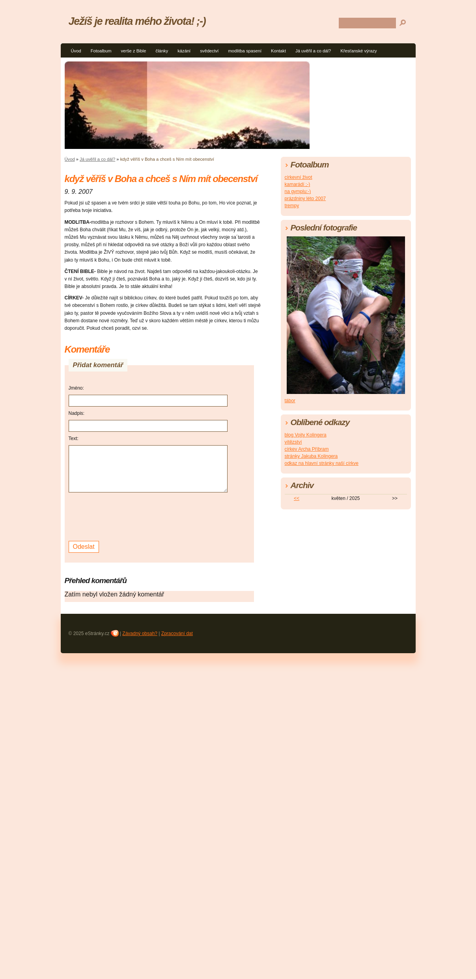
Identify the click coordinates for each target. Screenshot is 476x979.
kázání (183, 50)
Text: (73, 438)
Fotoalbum (101, 50)
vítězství (293, 442)
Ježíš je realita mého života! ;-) (137, 21)
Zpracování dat (177, 633)
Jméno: (76, 388)
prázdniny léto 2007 (305, 198)
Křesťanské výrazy (358, 50)
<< (296, 498)
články (162, 50)
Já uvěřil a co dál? (313, 50)
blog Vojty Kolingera (306, 435)
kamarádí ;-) (297, 184)
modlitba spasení (244, 50)
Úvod (76, 50)
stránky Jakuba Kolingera (311, 456)
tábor (290, 400)
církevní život (298, 177)
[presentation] (129, 515)
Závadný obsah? (139, 633)
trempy (292, 205)
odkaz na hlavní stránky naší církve (321, 463)
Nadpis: (77, 413)
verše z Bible (133, 50)
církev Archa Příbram (307, 449)
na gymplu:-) (298, 191)
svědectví (209, 50)
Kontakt (278, 50)
